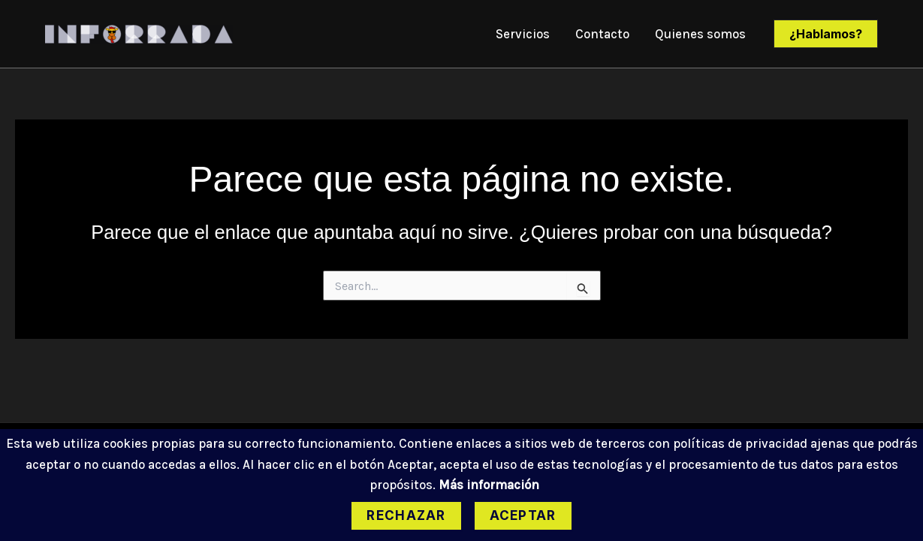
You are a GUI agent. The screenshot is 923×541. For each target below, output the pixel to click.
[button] (826, 34)
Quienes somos (700, 33)
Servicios (523, 33)
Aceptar (523, 515)
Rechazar (405, 515)
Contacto (602, 33)
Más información (489, 484)
